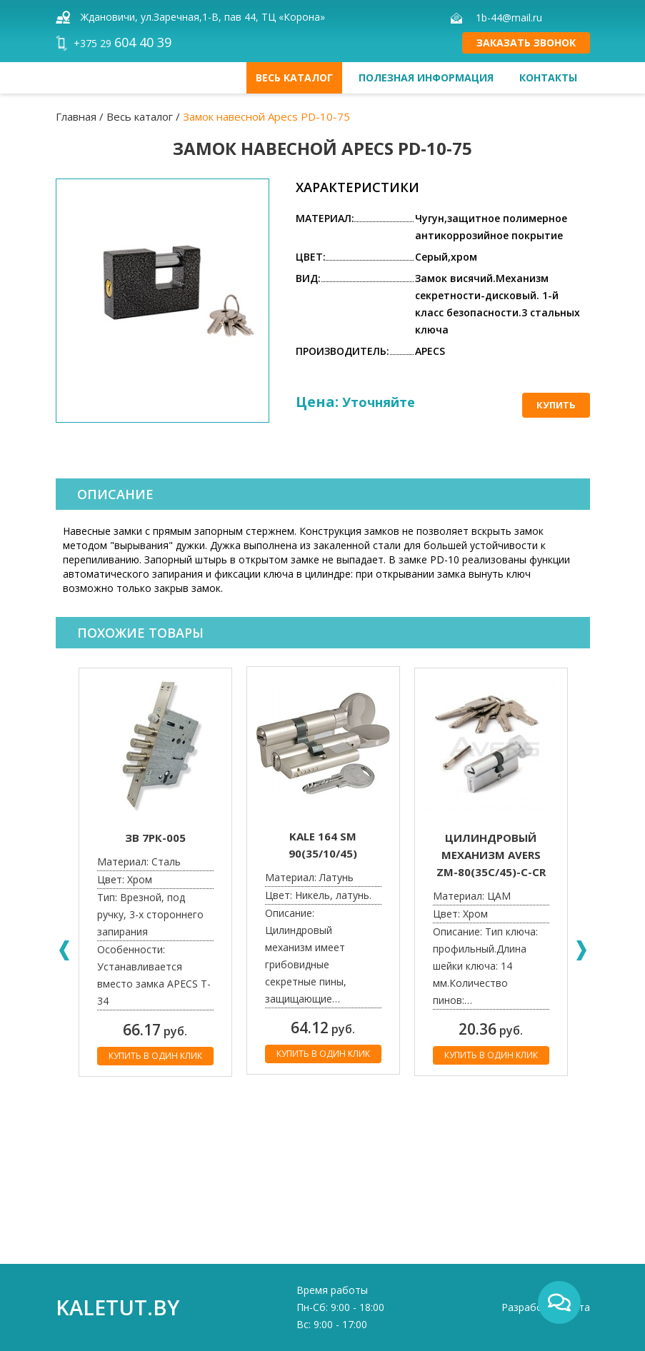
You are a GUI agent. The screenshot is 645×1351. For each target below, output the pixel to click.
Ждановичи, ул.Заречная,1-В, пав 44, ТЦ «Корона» (203, 17)
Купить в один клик (155, 1056)
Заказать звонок (526, 42)
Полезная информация (426, 77)
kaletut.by (117, 1307)
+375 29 (122, 43)
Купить (556, 404)
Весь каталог (294, 77)
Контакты (548, 77)
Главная (76, 116)
